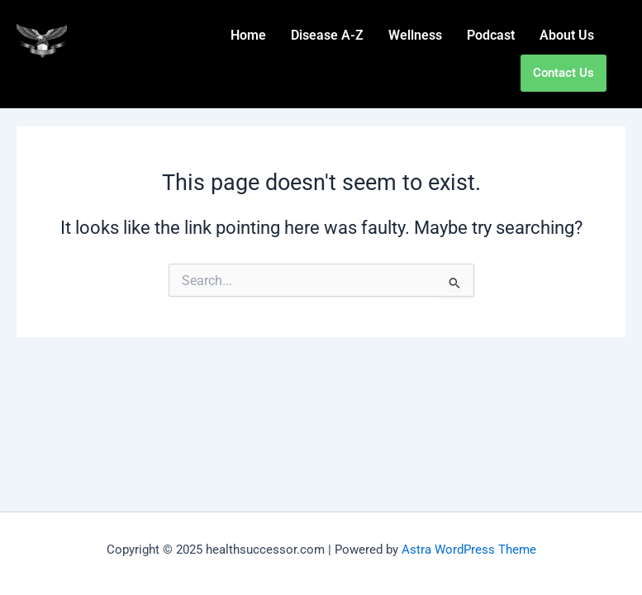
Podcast (491, 35)
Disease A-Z (327, 35)
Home (248, 35)
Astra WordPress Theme (469, 549)
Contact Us (563, 72)
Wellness (415, 35)
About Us (567, 35)
